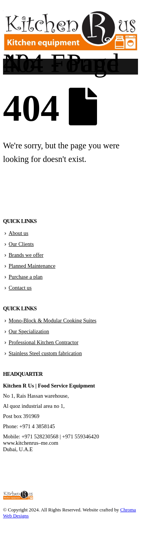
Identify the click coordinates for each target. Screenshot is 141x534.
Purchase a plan (25, 277)
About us (18, 233)
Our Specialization (29, 331)
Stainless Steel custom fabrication (45, 353)
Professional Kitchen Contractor (43, 342)
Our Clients (21, 244)
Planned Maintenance (32, 266)
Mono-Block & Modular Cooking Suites (52, 320)
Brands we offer (26, 255)
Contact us (20, 288)
